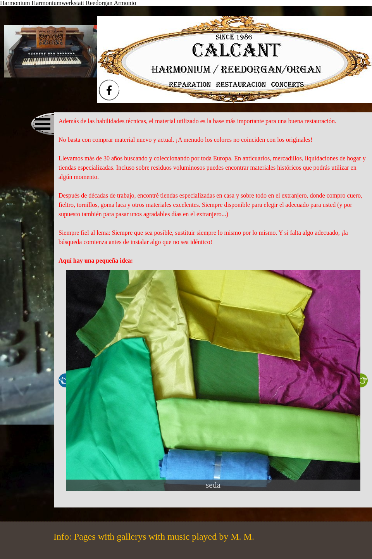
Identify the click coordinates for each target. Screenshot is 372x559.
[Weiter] (364, 380)
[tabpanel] (213, 191)
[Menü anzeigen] (42, 124)
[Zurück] (62, 380)
